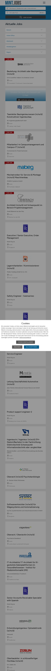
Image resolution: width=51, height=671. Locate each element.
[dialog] (25, 335)
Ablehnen (17, 347)
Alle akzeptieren (31, 347)
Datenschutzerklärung (25, 337)
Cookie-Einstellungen (25, 342)
